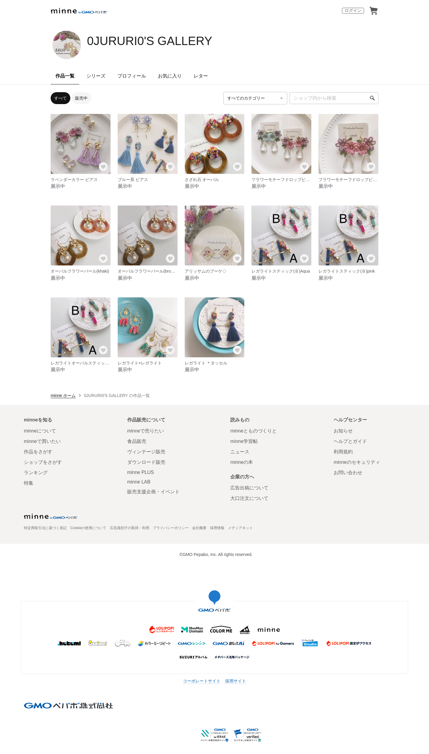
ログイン (353, 10)
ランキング (36, 472)
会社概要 (199, 528)
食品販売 (136, 441)
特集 (28, 483)
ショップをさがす (43, 462)
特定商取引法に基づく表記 (45, 528)
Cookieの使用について (88, 528)
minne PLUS (140, 472)
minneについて (40, 430)
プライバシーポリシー (171, 528)
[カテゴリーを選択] (255, 98)
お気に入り (170, 75)
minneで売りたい (145, 430)
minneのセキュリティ (357, 462)
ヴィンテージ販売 (146, 451)
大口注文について (249, 498)
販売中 (81, 98)
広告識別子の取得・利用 (129, 528)
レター (201, 75)
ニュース (239, 451)
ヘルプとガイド (350, 441)
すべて (60, 98)
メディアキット (240, 528)
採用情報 (217, 528)
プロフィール (131, 75)
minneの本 (241, 462)
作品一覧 (64, 75)
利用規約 (343, 451)
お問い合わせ (348, 472)
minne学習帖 (244, 441)
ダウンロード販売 (146, 462)
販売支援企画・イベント (153, 491)
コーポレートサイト (201, 681)
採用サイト (235, 681)
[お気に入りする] (103, 166)
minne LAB (138, 481)
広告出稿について (249, 487)
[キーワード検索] (334, 98)
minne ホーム (63, 395)
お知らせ (343, 430)
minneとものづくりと (253, 430)
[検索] (372, 98)
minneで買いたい (42, 441)
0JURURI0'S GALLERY (149, 40)
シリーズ (95, 75)
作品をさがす (38, 451)
